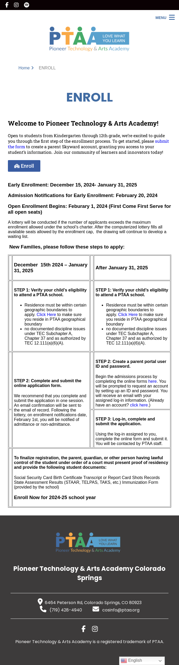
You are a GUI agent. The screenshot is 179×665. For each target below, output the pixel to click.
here (152, 381)
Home (24, 68)
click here (139, 405)
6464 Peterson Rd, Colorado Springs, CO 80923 (90, 603)
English (131, 661)
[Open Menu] (165, 17)
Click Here (46, 314)
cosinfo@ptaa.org (116, 610)
